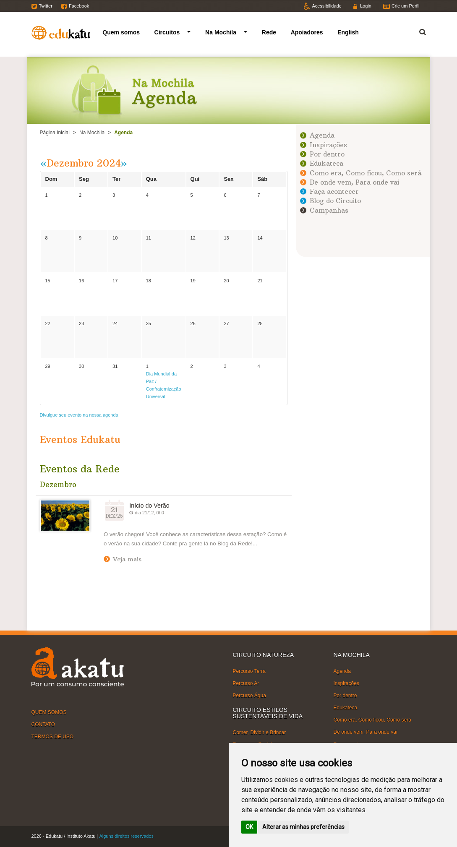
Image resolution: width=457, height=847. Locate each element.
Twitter (45, 5)
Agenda (322, 135)
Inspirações (328, 145)
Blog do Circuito (335, 201)
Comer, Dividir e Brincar (259, 732)
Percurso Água (249, 695)
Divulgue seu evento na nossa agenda (79, 414)
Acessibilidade (327, 5)
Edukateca (326, 163)
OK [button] (249, 827)
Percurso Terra (249, 671)
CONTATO (43, 724)
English (348, 32)
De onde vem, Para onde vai (354, 182)
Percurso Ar (246, 683)
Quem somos (121, 32)
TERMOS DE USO (52, 737)
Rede (269, 32)
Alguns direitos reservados (126, 836)
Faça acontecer (334, 191)
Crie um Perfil (406, 5)
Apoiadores (307, 32)
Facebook (79, 5)
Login (365, 5)
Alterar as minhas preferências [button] (303, 827)
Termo (417, 31)
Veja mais (127, 559)
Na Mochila (220, 32)
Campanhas (329, 210)
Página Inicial (55, 133)
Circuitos (167, 32)
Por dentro (327, 154)
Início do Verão (149, 505)
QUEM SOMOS (49, 712)
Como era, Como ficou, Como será (365, 173)
